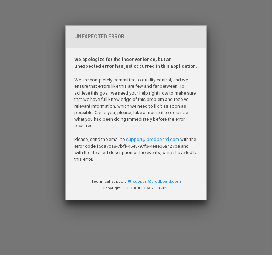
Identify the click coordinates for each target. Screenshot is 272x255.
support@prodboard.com (152, 139)
